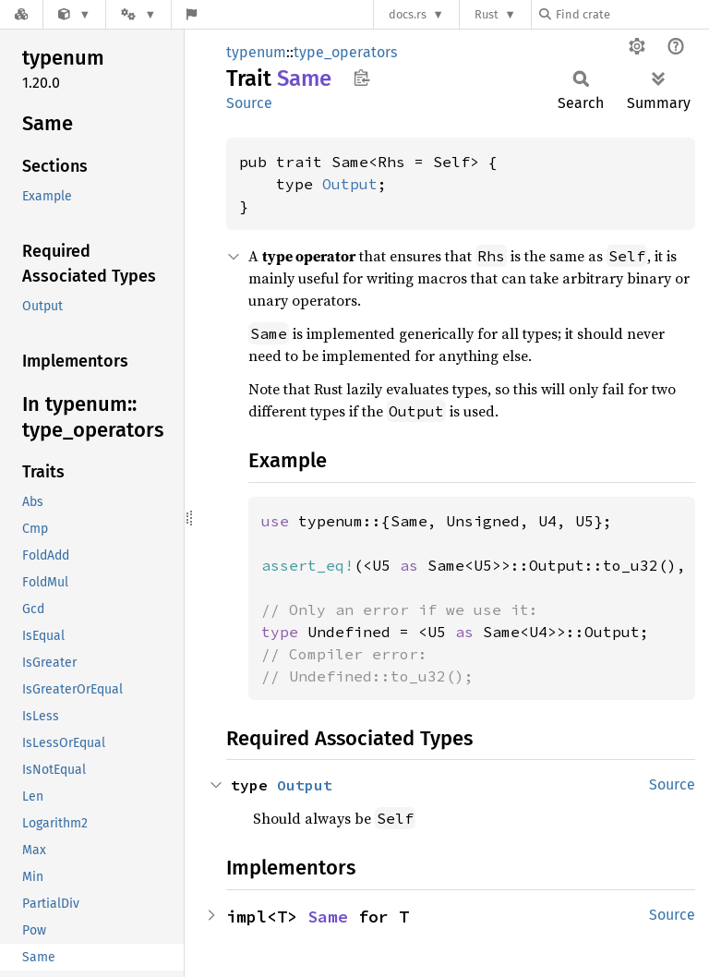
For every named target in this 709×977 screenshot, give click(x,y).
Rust (487, 14)
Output (350, 184)
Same (327, 916)
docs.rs (408, 14)
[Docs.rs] (21, 14)
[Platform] (138, 14)
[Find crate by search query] (631, 14)
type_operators (345, 52)
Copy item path (361, 77)
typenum (256, 52)
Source (249, 103)
